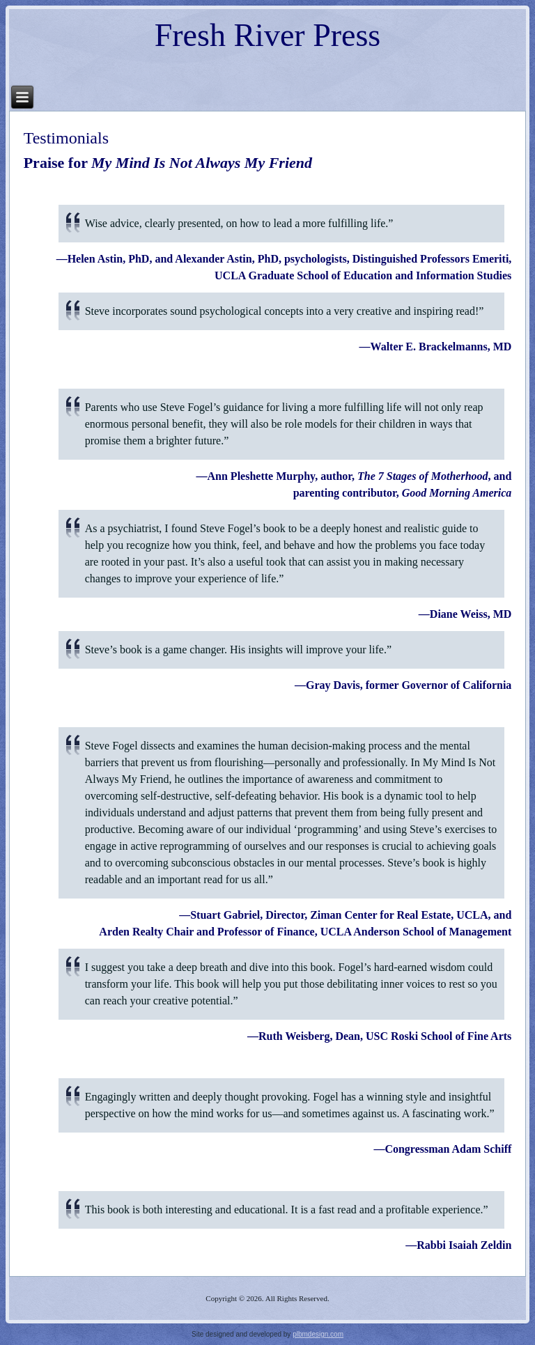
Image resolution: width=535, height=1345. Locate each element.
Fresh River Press (268, 35)
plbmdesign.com (318, 1334)
